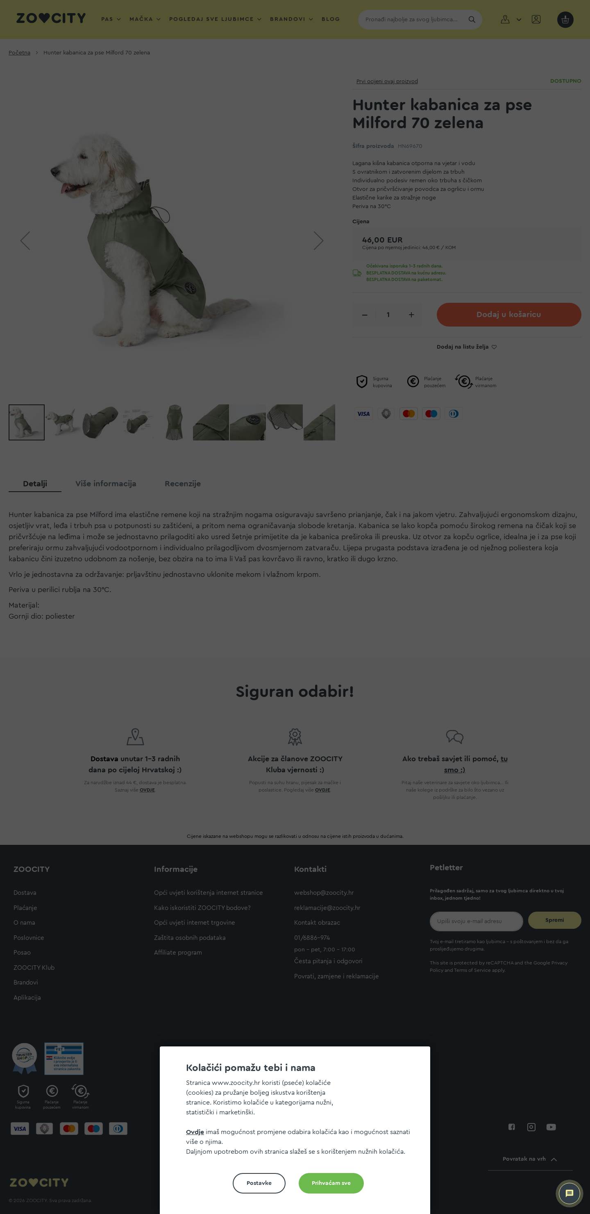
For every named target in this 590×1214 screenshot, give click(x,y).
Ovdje (195, 1132)
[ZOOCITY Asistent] (569, 1193)
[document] (298, 1133)
